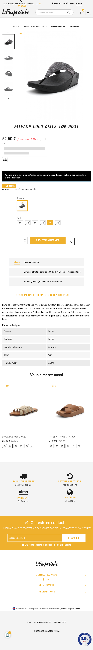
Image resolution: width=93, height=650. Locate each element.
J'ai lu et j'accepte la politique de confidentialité (48, 545)
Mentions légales (42, 622)
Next (8, 98)
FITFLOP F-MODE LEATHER (62, 437)
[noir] (22, 206)
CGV (29, 622)
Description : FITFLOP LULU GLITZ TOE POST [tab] (43, 295)
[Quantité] (22, 240)
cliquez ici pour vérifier (70, 608)
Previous (8, 32)
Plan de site (60, 622)
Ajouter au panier (48, 240)
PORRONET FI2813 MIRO (14, 437)
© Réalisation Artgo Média (47, 631)
